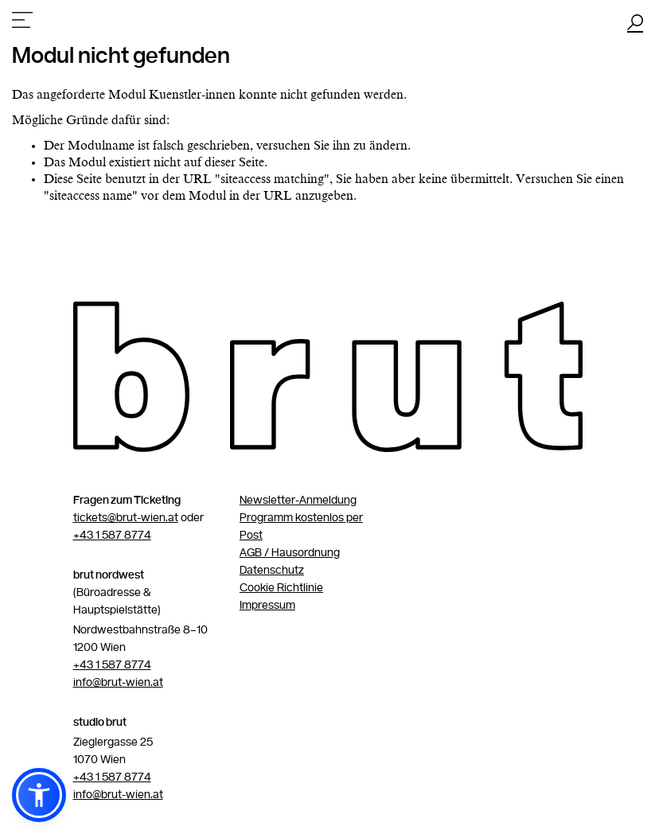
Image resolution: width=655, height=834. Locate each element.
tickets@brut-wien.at (125, 518)
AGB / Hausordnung (290, 553)
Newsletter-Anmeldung (298, 500)
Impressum (267, 605)
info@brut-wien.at (118, 682)
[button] (39, 795)
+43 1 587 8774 (112, 535)
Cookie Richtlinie (281, 588)
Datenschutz (272, 570)
